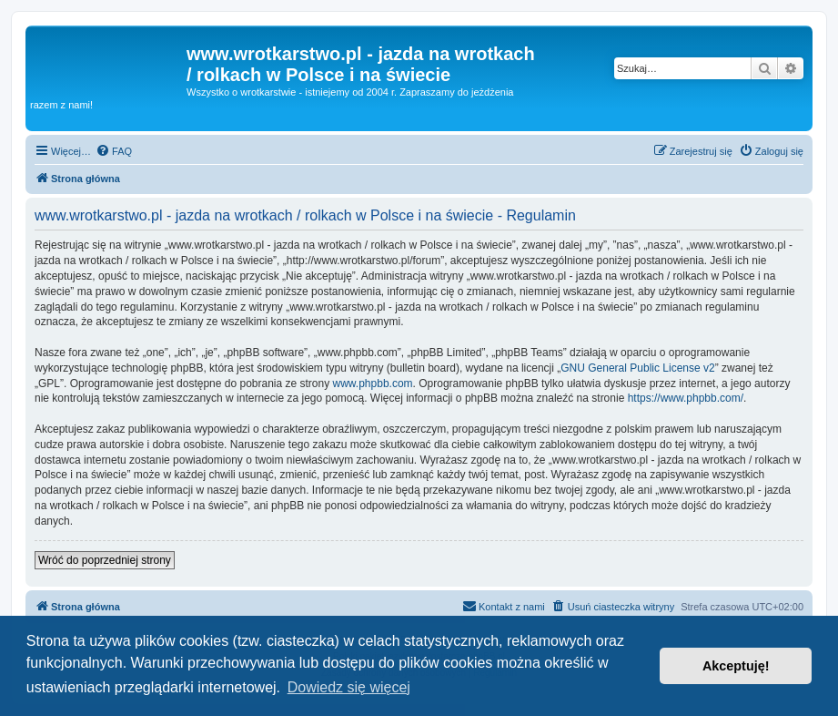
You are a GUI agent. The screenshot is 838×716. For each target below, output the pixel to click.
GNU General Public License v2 (637, 368)
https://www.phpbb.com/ (685, 398)
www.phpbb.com (373, 383)
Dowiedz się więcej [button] (349, 687)
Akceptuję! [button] (736, 666)
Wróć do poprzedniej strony (104, 560)
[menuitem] (114, 151)
